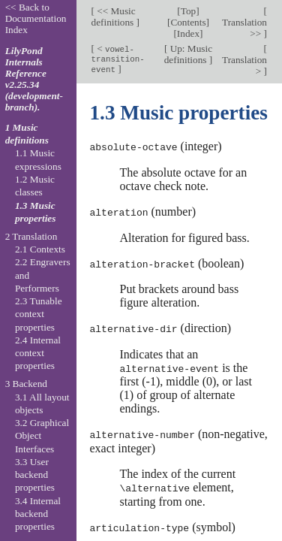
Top (188, 11)
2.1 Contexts (40, 249)
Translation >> (244, 28)
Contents (188, 22)
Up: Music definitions (188, 54)
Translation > (244, 65)
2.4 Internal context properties (38, 353)
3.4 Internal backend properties (38, 514)
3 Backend (26, 383)
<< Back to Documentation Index (36, 18)
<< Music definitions (114, 16)
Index (188, 33)
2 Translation (31, 236)
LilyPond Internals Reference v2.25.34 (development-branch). (34, 79)
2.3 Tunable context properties (38, 314)
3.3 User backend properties (35, 475)
